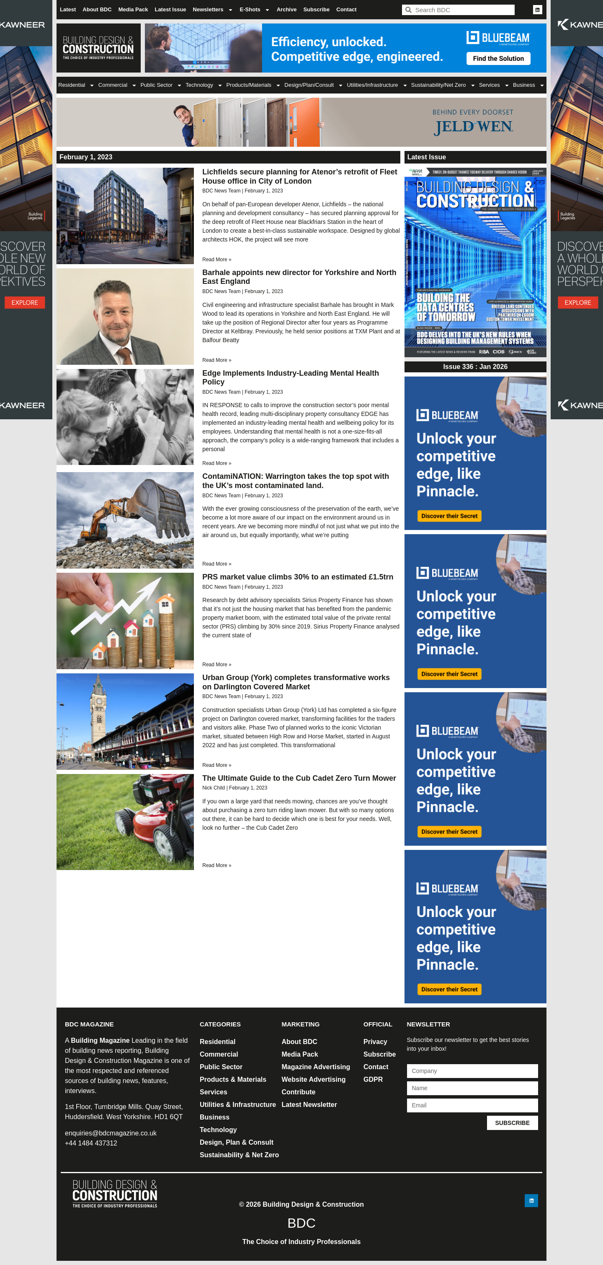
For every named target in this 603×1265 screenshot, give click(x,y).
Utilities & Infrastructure (238, 1104)
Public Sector (161, 85)
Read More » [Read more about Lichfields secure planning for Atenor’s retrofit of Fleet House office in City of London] (216, 259)
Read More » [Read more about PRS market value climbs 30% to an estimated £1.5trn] (216, 665)
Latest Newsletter (310, 1104)
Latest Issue (170, 9)
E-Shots (255, 10)
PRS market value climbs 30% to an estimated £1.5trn (297, 577)
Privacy (375, 1041)
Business (529, 85)
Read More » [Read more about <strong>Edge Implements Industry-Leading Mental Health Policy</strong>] (216, 463)
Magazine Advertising (316, 1066)
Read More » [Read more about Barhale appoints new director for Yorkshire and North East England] (216, 360)
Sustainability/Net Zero (443, 85)
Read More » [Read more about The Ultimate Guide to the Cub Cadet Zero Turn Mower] (216, 865)
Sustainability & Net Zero (239, 1155)
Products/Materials (253, 85)
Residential (76, 85)
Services (494, 85)
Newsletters (213, 10)
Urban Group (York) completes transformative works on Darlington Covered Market (296, 682)
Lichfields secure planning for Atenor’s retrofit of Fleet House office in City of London (299, 176)
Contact (346, 9)
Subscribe (316, 9)
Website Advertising (314, 1079)
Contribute (299, 1092)
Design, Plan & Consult (236, 1142)
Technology (204, 85)
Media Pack (133, 9)
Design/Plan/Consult (313, 85)
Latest (68, 9)
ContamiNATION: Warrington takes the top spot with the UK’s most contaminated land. (295, 481)
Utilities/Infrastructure (377, 85)
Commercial (117, 85)
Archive (287, 9)
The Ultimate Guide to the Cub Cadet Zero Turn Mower (299, 778)
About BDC (96, 9)
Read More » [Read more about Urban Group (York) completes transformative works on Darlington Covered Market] (216, 765)
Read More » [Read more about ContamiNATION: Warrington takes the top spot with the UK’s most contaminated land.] (216, 564)
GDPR (373, 1079)
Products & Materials (233, 1079)
